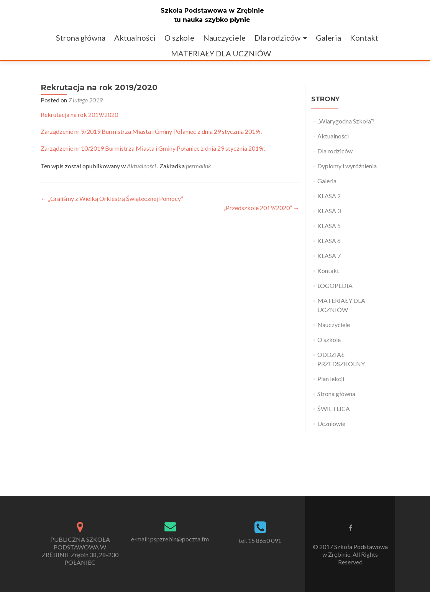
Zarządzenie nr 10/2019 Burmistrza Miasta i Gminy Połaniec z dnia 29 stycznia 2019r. (153, 148)
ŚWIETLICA (333, 408)
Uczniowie (331, 423)
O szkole (179, 37)
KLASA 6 (329, 240)
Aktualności (135, 37)
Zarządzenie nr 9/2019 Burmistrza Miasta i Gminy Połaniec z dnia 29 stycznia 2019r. (151, 131)
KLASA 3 (329, 210)
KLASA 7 (329, 255)
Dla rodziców (277, 37)
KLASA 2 (329, 195)
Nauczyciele (224, 37)
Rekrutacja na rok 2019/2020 (79, 114)
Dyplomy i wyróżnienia (347, 165)
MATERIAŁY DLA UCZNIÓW (221, 53)
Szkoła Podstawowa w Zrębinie (212, 10)
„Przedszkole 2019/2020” (261, 207)
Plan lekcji (330, 378)
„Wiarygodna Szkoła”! (346, 121)
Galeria (328, 37)
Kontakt (364, 37)
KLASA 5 (329, 225)
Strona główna (80, 37)
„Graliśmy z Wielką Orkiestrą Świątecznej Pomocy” (112, 198)
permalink (199, 165)
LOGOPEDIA (335, 285)
